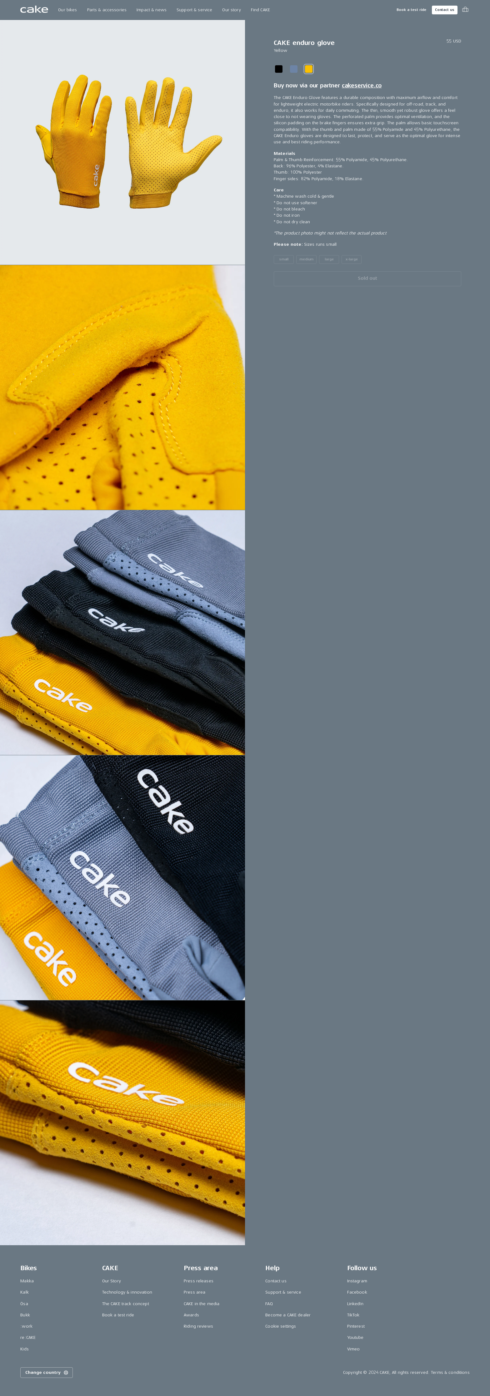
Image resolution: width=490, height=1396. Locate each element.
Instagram (357, 1281)
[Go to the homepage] (34, 10)
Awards (191, 1315)
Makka (27, 1281)
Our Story (111, 1281)
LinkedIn (355, 1303)
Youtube (355, 1337)
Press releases (198, 1281)
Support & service (194, 9)
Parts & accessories (107, 9)
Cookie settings (280, 1326)
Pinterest (356, 1326)
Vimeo (353, 1349)
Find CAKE (260, 9)
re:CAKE (28, 1337)
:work (26, 1326)
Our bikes (67, 9)
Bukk (25, 1315)
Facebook (357, 1292)
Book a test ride (411, 10)
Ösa (24, 1303)
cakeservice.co (362, 85)
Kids (24, 1349)
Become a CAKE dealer (288, 1315)
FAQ (268, 1303)
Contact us (444, 10)
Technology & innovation (127, 1292)
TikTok (353, 1315)
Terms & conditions (450, 1372)
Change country (47, 1372)
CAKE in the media (201, 1303)
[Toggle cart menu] (465, 10)
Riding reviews (198, 1326)
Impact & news (152, 9)
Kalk (24, 1292)
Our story (231, 9)
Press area (194, 1292)
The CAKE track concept (125, 1303)
